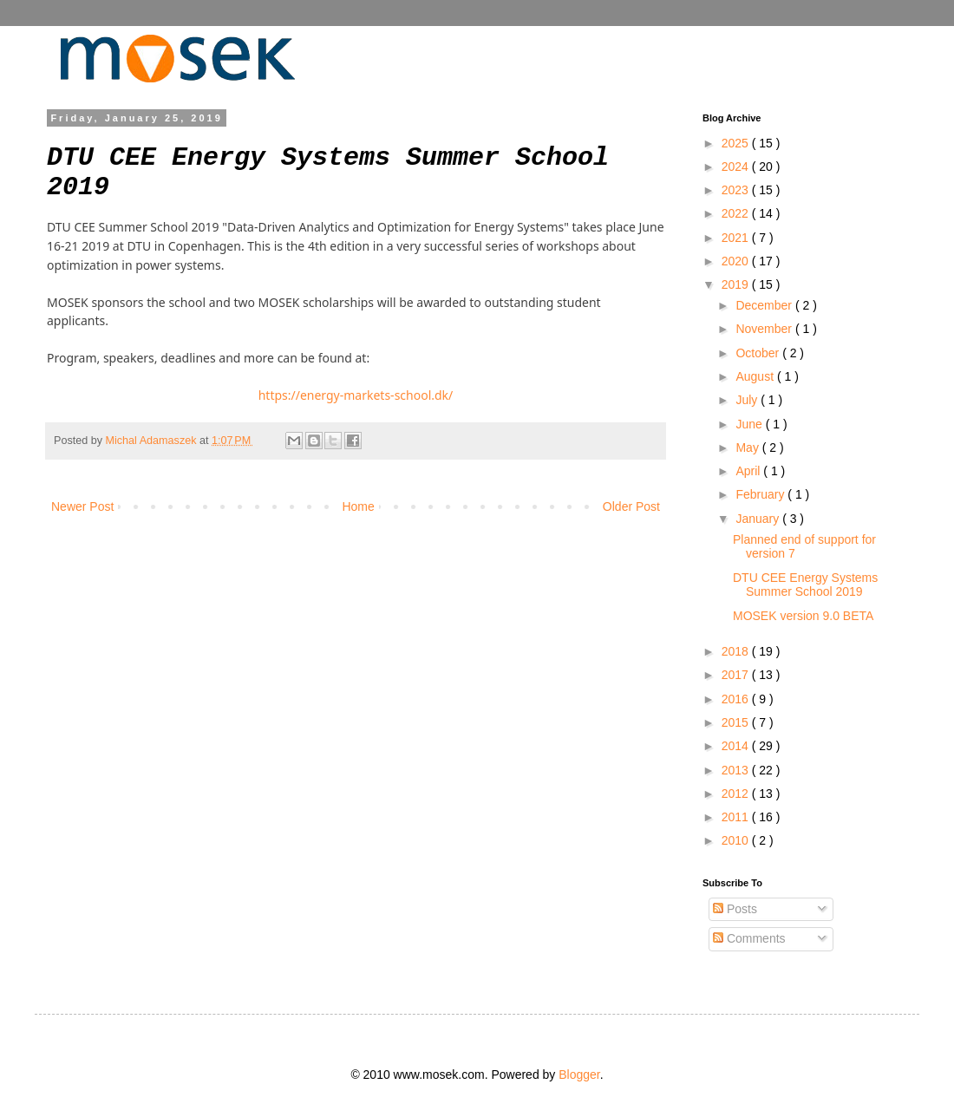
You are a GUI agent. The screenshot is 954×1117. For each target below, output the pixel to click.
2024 (737, 166)
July (748, 400)
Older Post (631, 506)
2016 (737, 699)
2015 (737, 722)
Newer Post (82, 506)
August (755, 376)
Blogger (579, 1074)
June (750, 424)
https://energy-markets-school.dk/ (356, 395)
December (764, 305)
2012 (737, 793)
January (758, 519)
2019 (737, 284)
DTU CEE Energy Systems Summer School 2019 (805, 585)
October (758, 353)
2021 (737, 238)
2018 (737, 651)
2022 (737, 213)
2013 (737, 770)
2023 (737, 190)
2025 (737, 143)
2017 (737, 675)
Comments (749, 938)
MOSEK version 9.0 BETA (803, 616)
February (761, 494)
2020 (737, 261)
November (764, 329)
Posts (735, 909)
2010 (737, 840)
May (748, 447)
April (749, 471)
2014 (737, 746)
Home (358, 506)
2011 (737, 817)
